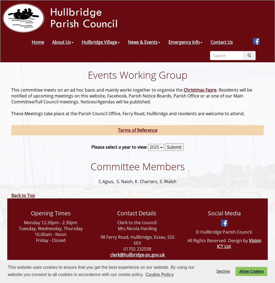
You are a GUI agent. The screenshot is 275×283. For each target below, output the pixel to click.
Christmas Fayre (200, 90)
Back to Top (23, 195)
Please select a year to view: (119, 147)
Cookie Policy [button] (160, 274)
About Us (63, 42)
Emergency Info (185, 42)
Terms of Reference (137, 130)
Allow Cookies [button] (251, 271)
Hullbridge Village (101, 42)
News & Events (144, 42)
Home (38, 42)
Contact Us (222, 42)
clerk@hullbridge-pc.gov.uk (137, 255)
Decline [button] (223, 271)
